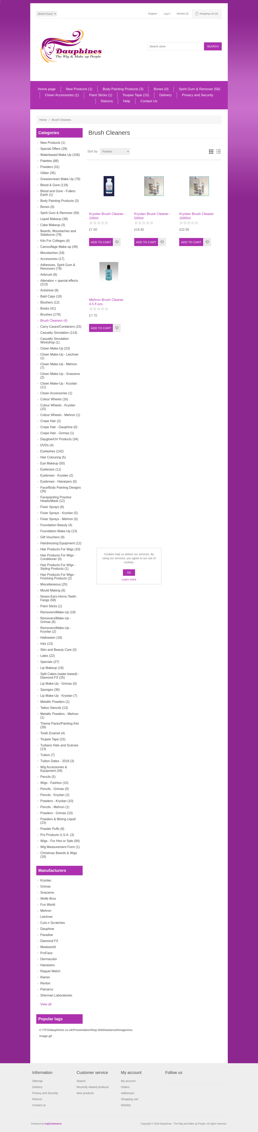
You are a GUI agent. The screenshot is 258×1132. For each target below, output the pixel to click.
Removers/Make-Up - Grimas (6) (55, 620)
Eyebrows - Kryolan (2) (56, 475)
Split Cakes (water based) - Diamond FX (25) (59, 675)
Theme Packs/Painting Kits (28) (59, 725)
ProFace (46, 953)
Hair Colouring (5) (53, 457)
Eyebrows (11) (50, 469)
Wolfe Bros (48, 898)
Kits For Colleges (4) (55, 240)
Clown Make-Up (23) (55, 348)
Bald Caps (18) (51, 296)
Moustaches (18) (52, 253)
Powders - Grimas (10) (56, 813)
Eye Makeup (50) (52, 463)
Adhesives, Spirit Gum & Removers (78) (57, 266)
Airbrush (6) (48, 274)
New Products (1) (79, 89)
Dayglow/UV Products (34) (59, 439)
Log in (167, 13)
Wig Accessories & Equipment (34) (53, 768)
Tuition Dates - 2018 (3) (57, 761)
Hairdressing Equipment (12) (60, 543)
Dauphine (47, 929)
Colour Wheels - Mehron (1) (60, 415)
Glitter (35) (48, 173)
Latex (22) (47, 655)
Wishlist (126, 1105)
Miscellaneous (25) (53, 584)
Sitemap (37, 1081)
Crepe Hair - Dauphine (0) (58, 427)
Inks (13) (46, 643)
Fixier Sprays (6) (52, 507)
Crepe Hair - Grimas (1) (57, 433)
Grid (211, 151)
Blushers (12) (49, 302)
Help (126, 101)
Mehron (45, 910)
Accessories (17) (52, 259)
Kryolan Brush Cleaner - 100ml (107, 216)
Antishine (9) (49, 290)
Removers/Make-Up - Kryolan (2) (55, 629)
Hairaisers (47, 965)
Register (152, 13)
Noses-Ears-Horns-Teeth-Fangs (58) (58, 598)
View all (45, 1004)
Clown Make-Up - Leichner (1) (59, 356)
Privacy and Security (197, 95)
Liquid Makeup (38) (54, 219)
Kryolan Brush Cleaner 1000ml (196, 216)
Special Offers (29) (53, 148)
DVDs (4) (47, 445)
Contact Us (148, 101)
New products (85, 1093)
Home (43, 119)
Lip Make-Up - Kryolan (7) (58, 695)
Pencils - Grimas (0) (54, 789)
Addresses (127, 1093)
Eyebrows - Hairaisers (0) (58, 481)
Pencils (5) (48, 776)
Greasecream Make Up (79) (60, 179)
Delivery (165, 95)
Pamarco (46, 989)
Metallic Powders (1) (55, 701)
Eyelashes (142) (52, 451)
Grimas (45, 886)
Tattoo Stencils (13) (54, 707)
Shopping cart (129, 1099)
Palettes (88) (49, 161)
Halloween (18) (51, 637)
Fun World (47, 904)
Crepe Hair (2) (50, 421)
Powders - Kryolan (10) (56, 801)
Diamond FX (49, 941)
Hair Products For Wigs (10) (60, 549)
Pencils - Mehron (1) (54, 807)
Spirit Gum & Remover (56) (199, 89)
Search (81, 1081)
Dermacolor (48, 959)
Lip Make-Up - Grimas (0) (58, 683)
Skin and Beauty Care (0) (58, 649)
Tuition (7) (47, 755)
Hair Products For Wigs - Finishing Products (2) (58, 576)
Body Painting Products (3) (123, 89)
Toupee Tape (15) (136, 95)
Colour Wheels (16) (54, 399)
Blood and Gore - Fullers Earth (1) (57, 192)
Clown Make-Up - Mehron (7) (58, 365)
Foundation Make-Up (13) (58, 531)
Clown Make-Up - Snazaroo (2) (60, 375)
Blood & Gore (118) (54, 185)
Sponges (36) (50, 689)
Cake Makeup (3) (52, 225)
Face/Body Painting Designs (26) (60, 489)
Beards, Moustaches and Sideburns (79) (58, 232)
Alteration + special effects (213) (59, 282)
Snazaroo (47, 892)
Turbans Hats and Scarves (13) (59, 747)
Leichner (46, 916)
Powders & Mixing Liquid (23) (58, 820)
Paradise (46, 935)
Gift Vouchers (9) (52, 537)
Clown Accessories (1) (62, 95)
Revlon (45, 983)
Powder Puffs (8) (52, 828)
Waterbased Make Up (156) (60, 154)
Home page (47, 89)
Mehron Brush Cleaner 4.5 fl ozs (106, 302)
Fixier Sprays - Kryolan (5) (59, 513)
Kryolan (45, 880)
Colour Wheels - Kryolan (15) (57, 407)
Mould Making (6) (52, 590)
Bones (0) (161, 89)
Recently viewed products (93, 1087)
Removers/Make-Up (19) (58, 612)
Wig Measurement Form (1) (60, 847)
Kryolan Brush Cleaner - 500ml (152, 216)
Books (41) (48, 308)
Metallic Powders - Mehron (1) (59, 715)
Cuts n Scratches (52, 922)
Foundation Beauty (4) (56, 525)
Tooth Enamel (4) (52, 733)
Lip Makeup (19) (52, 668)
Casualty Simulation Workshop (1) (54, 340)
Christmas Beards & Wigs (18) (58, 854)
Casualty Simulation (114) (58, 332)
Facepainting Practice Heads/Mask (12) (55, 499)
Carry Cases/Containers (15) (60, 326)
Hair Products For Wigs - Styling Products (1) (58, 566)
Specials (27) (49, 662)
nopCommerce (53, 1123)
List (218, 151)
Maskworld (48, 947)
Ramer (45, 977)
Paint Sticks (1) (100, 95)
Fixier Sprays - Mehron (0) (59, 519)
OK (129, 572)
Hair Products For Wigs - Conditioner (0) (58, 557)
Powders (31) (49, 167)
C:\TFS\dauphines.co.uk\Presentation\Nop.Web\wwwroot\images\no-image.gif (86, 1033)
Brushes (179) (50, 314)
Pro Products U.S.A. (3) (57, 835)
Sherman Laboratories (56, 995)
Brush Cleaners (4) (53, 320)
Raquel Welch (50, 971)
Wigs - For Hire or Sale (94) (60, 841)
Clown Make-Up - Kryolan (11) (58, 385)
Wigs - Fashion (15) (54, 783)
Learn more (129, 579)
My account (128, 1081)
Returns (107, 101)
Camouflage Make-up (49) (59, 246)
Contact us (39, 1105)
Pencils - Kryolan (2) (54, 795)
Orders (125, 1087)
